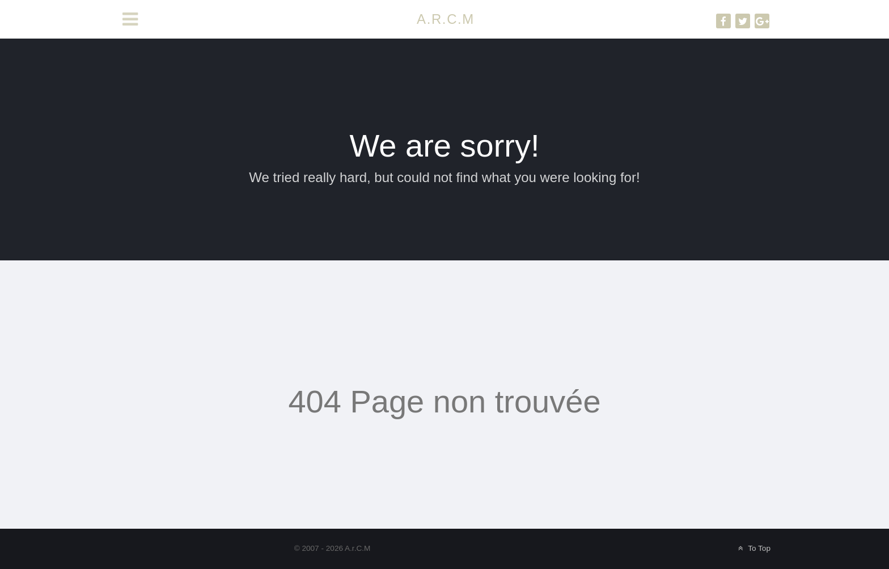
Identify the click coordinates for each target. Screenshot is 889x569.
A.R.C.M (446, 19)
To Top (753, 548)
